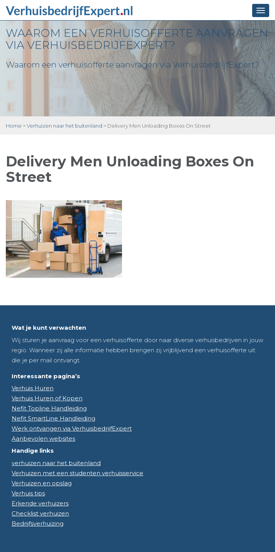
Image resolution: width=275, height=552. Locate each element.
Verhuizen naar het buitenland (64, 126)
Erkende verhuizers (40, 503)
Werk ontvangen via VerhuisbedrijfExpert (72, 428)
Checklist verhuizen (40, 513)
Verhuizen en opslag (42, 483)
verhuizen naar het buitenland (56, 463)
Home (14, 126)
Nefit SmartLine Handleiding (53, 418)
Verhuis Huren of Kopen (47, 398)
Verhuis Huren (32, 388)
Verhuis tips (28, 493)
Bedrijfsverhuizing (38, 523)
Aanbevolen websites (43, 438)
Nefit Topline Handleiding (49, 408)
